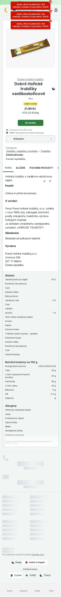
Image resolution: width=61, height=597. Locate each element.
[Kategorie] (23, 588)
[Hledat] (37, 588)
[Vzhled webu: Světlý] (30, 575)
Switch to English (35, 562)
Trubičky (46, 151)
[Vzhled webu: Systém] (15, 575)
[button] (55, 10)
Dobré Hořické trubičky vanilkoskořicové (33, 88)
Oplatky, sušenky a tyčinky (22, 151)
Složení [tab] (20, 167)
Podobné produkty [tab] (41, 167)
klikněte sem (38, 554)
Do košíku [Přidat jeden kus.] (30, 122)
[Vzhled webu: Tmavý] (45, 575)
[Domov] (9, 588)
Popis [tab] (8, 167)
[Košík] (51, 588)
